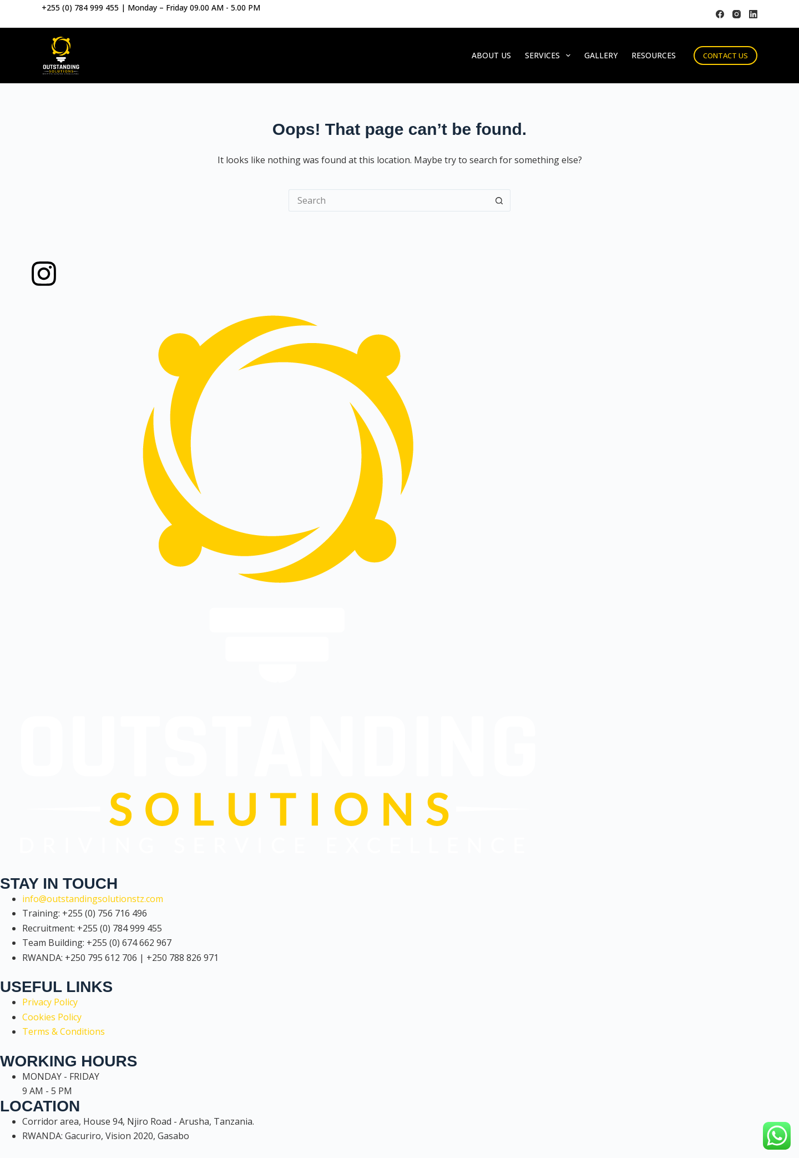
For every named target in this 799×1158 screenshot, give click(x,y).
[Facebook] (720, 14)
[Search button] (499, 200)
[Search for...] (388, 200)
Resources (653, 55)
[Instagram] (736, 14)
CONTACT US (725, 56)
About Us (491, 55)
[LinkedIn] (753, 14)
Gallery (601, 55)
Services (550, 55)
